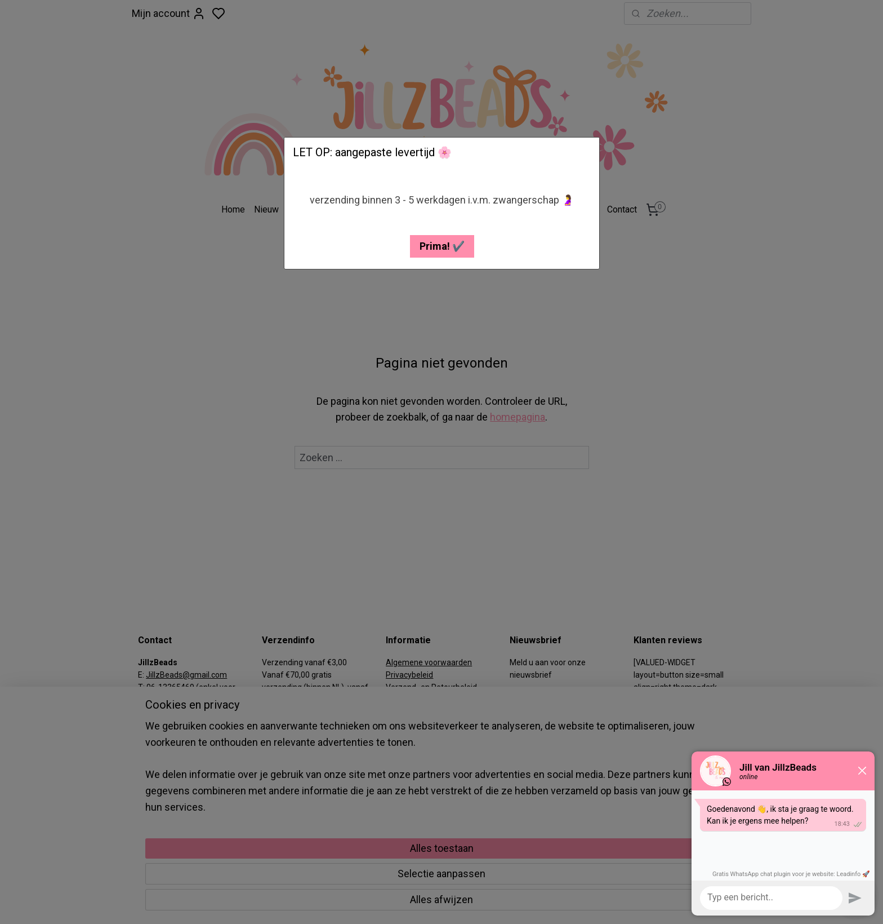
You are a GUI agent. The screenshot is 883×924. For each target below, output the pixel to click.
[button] (442, 246)
